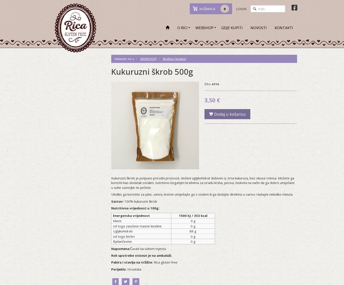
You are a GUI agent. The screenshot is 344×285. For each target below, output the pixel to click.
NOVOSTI (259, 27)
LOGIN (241, 9)
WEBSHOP (204, 27)
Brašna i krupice (174, 59)
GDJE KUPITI (232, 27)
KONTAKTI (284, 27)
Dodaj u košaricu (227, 114)
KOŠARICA (211, 9)
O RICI (182, 27)
